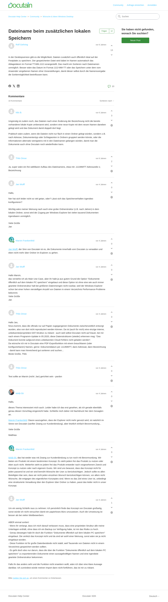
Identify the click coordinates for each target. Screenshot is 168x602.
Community (118, 5)
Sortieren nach (107, 101)
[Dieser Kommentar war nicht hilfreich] (111, 120)
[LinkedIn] (18, 86)
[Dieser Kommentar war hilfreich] (111, 111)
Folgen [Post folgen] (104, 31)
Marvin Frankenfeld (25, 240)
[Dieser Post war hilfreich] (111, 45)
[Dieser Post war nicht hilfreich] (111, 54)
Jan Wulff (20, 184)
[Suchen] (137, 16)
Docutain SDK (89, 596)
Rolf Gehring (22, 44)
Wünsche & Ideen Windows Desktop (58, 16)
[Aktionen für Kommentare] (111, 125)
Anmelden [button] (152, 5)
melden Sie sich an (21, 578)
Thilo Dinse (21, 158)
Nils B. (19, 112)
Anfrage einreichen (135, 5)
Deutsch (154, 596)
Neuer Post (135, 40)
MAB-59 (20, 393)
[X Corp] (14, 86)
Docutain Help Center (17, 16)
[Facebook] (9, 86)
